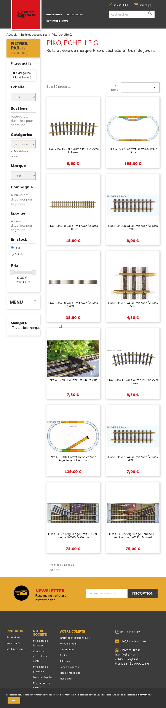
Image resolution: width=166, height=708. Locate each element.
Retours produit (68, 643)
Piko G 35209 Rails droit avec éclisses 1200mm (73, 304)
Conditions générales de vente (40, 656)
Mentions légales (42, 677)
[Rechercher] (132, 14)
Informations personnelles (74, 637)
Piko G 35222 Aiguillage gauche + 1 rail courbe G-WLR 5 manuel (133, 535)
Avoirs (63, 655)
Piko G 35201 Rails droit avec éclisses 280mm (133, 458)
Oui (18, 254)
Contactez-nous (57, 20)
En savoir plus (144, 694)
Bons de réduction (70, 666)
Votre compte (72, 631)
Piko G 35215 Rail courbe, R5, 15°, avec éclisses (73, 150)
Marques (19, 323)
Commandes (67, 649)
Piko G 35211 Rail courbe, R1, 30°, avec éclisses (132, 381)
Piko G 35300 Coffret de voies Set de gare (133, 150)
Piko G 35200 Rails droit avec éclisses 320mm (133, 227)
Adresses (65, 661)
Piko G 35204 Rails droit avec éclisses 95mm (133, 304)
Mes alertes (66, 678)
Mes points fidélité (70, 672)
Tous (17, 247)
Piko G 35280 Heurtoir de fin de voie (73, 380)
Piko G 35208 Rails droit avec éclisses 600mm (73, 227)
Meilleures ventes (16, 649)
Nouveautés (54, 14)
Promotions (75, 14)
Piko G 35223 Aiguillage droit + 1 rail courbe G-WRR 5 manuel (73, 535)
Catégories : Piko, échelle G (22, 75)
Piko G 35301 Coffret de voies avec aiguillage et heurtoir (73, 458)
